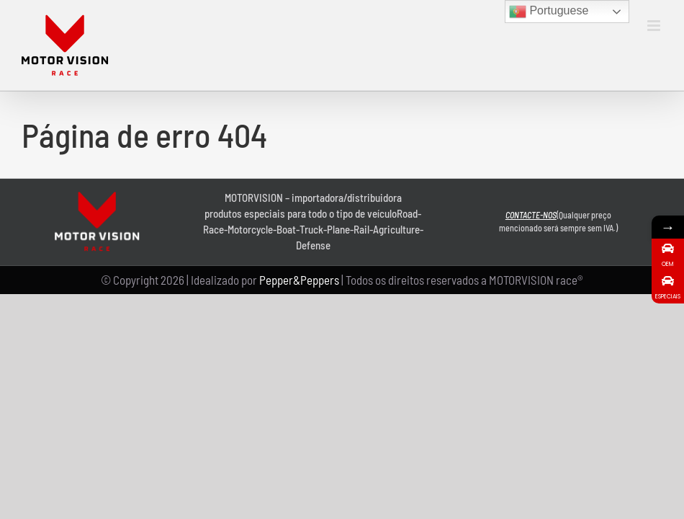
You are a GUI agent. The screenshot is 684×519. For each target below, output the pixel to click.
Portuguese (548, 11)
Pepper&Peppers (299, 279)
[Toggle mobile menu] (654, 25)
